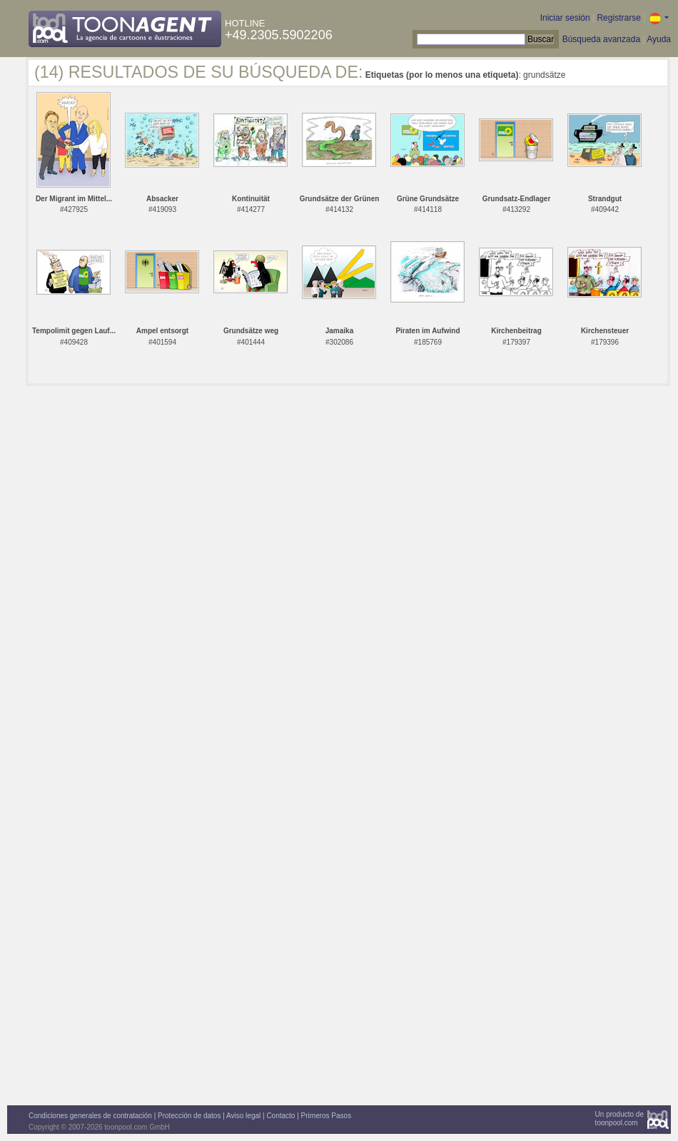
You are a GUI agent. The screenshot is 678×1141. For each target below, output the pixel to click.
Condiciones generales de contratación (90, 1116)
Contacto (280, 1116)
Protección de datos (189, 1116)
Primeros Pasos (326, 1116)
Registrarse (618, 18)
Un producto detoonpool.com (619, 1118)
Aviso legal (243, 1116)
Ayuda (659, 39)
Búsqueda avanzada (601, 39)
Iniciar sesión (565, 18)
